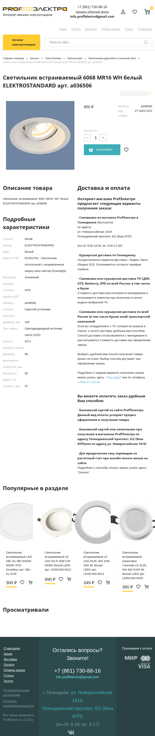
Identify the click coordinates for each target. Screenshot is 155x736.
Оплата (76, 29)
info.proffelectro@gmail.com (92, 16)
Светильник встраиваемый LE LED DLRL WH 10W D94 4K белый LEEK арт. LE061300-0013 (96, 563)
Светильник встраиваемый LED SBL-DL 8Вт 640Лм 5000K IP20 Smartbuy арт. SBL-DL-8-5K (19, 563)
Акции (63, 29)
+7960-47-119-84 (89, 382)
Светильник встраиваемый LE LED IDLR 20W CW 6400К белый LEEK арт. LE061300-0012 (58, 561)
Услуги (129, 29)
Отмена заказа (110, 29)
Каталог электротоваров (23, 42)
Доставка (91, 29)
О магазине (145, 29)
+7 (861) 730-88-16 (92, 7)
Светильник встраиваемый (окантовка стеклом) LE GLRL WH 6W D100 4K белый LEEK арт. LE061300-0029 (134, 565)
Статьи (9, 675)
